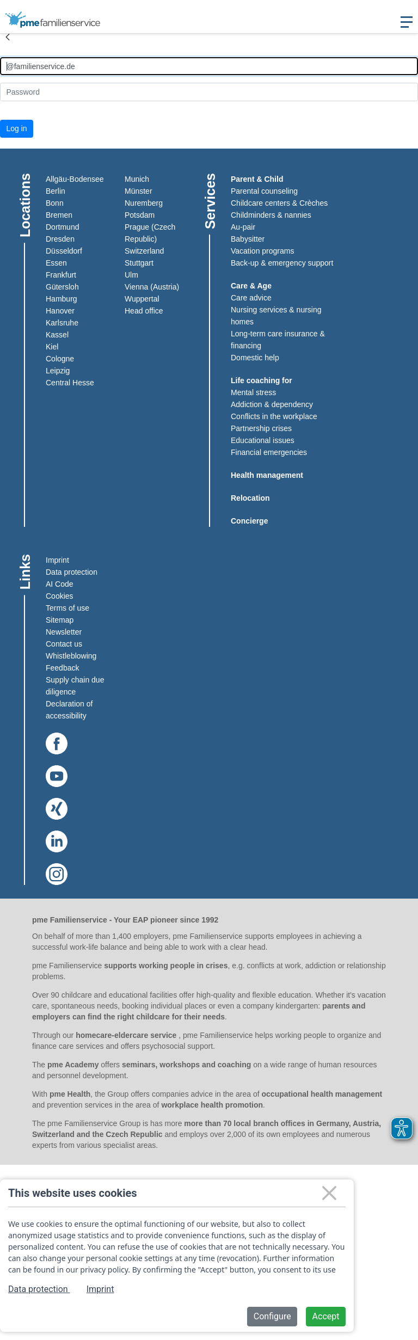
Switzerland (144, 251)
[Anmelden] (209, 66)
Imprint (57, 560)
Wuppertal (142, 298)
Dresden (60, 239)
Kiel (52, 346)
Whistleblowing (71, 655)
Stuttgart (139, 263)
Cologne (60, 358)
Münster (138, 191)
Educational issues (262, 440)
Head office (144, 310)
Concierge (249, 521)
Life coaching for (261, 380)
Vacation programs (262, 251)
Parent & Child (257, 179)
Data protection (71, 572)
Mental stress (253, 392)
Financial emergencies (269, 452)
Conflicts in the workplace (274, 416)
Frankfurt (61, 275)
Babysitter (248, 239)
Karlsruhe (62, 322)
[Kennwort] (209, 92)
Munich (137, 179)
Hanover (60, 310)
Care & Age (251, 285)
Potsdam (140, 215)
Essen (56, 263)
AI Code (59, 584)
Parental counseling (264, 191)
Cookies (59, 596)
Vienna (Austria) (152, 286)
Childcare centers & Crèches (279, 203)
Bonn (55, 203)
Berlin (55, 191)
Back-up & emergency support (282, 263)
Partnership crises (261, 428)
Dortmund (62, 227)
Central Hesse (70, 382)
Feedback (62, 667)
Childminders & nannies (271, 215)
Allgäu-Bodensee (75, 179)
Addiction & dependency (272, 404)
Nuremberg (144, 203)
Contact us (64, 644)
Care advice (251, 297)
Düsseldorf (64, 251)
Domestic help (255, 357)
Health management (267, 475)
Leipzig (58, 370)
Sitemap (59, 620)
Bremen (59, 215)
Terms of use (67, 608)
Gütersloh (62, 286)
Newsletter (64, 632)
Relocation (250, 498)
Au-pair (243, 227)
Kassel (57, 334)
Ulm (131, 275)
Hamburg (61, 298)
